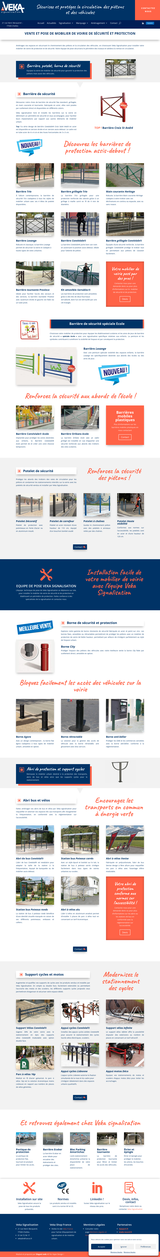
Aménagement (98, 23)
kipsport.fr (123, 1229)
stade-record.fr (125, 1232)
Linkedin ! (97, 1199)
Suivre (150, 23)
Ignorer (123, 1246)
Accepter (101, 1246)
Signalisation (65, 23)
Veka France (68, 1229)
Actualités (51, 23)
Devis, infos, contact (130, 1200)
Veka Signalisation (134, 1209)
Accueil (41, 23)
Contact (114, 23)
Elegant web (41, 1254)
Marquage (81, 23)
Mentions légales (116, 1252)
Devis (125, 298)
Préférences (146, 1246)
